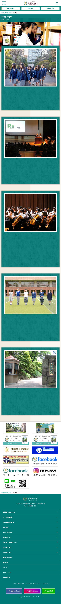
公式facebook (14, 591)
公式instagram (32, 591)
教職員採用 (6, 578)
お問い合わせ (7, 572)
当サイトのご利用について (33, 583)
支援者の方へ (50, 9)
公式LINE (48, 591)
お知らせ (5, 562)
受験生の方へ (10, 9)
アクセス (30, 9)
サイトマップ (46, 583)
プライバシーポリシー (18, 583)
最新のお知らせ (8, 557)
